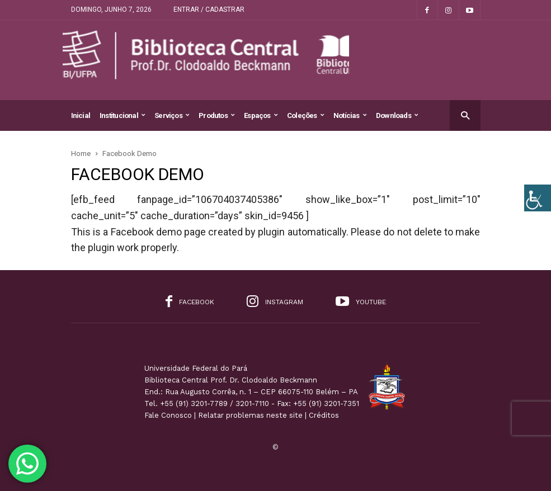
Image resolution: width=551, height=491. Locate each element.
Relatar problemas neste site (250, 415)
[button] (465, 115)
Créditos (324, 415)
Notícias (349, 115)
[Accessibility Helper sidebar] (537, 198)
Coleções (305, 115)
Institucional (122, 115)
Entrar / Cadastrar (208, 9)
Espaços (260, 115)
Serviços (171, 115)
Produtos (216, 115)
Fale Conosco (168, 415)
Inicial (81, 115)
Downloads (397, 115)
